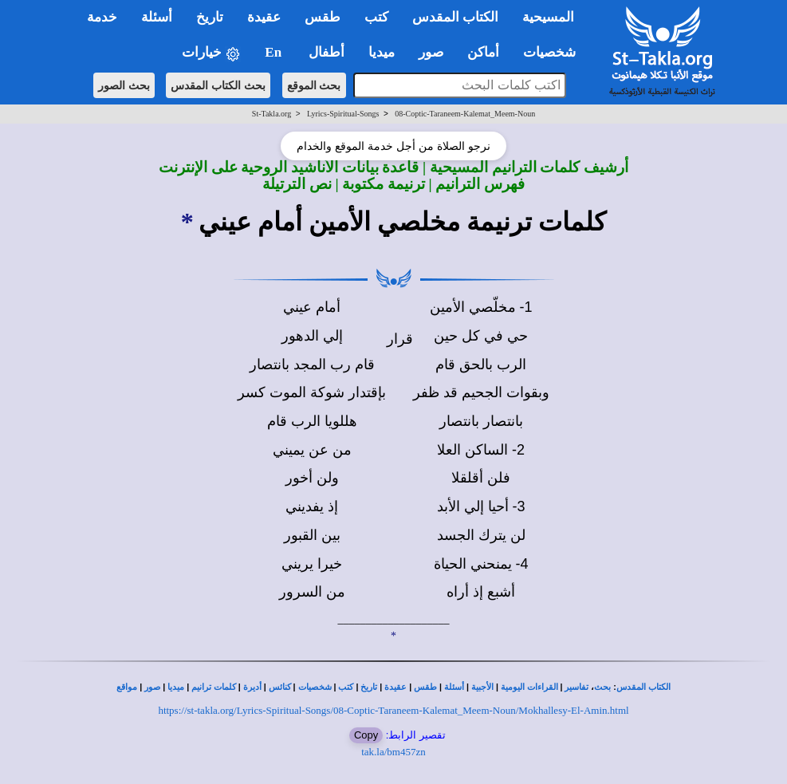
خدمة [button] (102, 17)
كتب (345, 687)
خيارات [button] (211, 53)
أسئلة (454, 687)
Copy (366, 735)
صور (152, 687)
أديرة (252, 687)
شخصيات (315, 687)
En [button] (275, 52)
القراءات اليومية (529, 687)
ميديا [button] (381, 52)
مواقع (126, 687)
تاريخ (368, 687)
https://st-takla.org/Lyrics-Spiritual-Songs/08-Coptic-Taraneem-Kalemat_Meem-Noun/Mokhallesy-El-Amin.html (393, 710)
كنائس (280, 687)
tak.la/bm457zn (393, 752)
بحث (602, 687)
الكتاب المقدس (643, 687)
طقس (425, 687)
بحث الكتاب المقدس (218, 85)
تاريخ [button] (209, 17)
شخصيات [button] (554, 52)
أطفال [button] (326, 52)
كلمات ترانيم (213, 687)
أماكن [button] (483, 52)
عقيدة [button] (264, 17)
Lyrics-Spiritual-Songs (343, 113)
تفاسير (576, 687)
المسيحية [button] (548, 17)
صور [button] (431, 52)
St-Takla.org (271, 113)
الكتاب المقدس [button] (455, 17)
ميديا (175, 687)
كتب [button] (376, 17)
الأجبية (482, 687)
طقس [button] (322, 17)
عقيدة (395, 687)
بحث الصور (124, 85)
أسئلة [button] (156, 17)
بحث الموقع (314, 85)
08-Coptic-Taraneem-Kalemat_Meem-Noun (465, 113)
